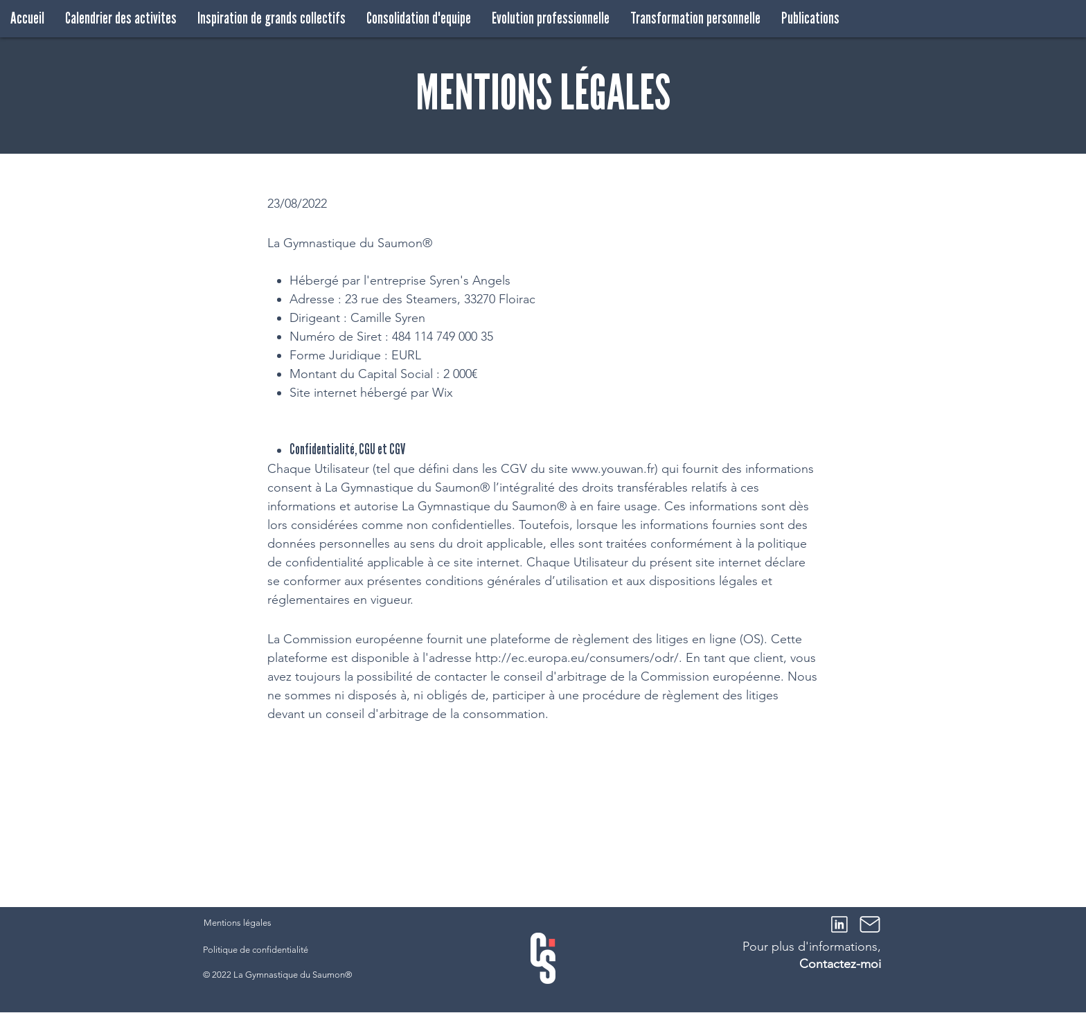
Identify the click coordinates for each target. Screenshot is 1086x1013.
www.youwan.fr (613, 468)
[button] (271, 18)
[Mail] (870, 924)
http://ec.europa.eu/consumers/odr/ (577, 657)
